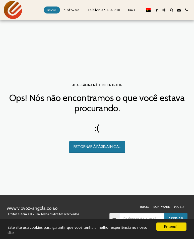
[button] (156, 10)
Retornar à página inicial (97, 146)
